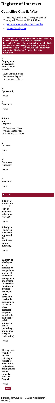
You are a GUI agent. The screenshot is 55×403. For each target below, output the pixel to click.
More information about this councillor (25, 24)
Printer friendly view (16, 28)
